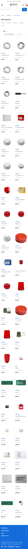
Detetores (22, 23)
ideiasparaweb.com (17, 544)
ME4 (2, 320)
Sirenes (2, 25)
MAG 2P (3, 464)
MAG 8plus (17, 488)
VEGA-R (17, 368)
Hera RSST (17, 223)
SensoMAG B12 (5, 103)
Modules (9, 23)
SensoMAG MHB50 (6, 272)
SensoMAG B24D (5, 79)
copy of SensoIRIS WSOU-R (21, 271)
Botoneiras (15, 23)
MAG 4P (3, 440)
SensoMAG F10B (5, 175)
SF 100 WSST (18, 320)
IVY (2, 512)
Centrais (3, 23)
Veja (16, 366)
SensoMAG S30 (5, 151)
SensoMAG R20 (19, 151)
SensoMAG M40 (5, 248)
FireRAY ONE (18, 512)
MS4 (16, 344)
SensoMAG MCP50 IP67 (21, 416)
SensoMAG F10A (19, 175)
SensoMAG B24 (5, 55)
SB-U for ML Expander (6, 127)
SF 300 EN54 (4, 344)
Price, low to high (13, 34)
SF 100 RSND (18, 248)
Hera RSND (4, 223)
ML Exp (17, 392)
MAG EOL (17, 103)
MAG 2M (17, 440)
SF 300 (17, 296)
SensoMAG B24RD (19, 79)
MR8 (2, 416)
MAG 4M (17, 464)
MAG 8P (3, 488)
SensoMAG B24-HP (20, 55)
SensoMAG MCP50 (19, 127)
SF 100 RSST (4, 296)
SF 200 (2, 368)
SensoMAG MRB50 (19, 199)
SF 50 (2, 199)
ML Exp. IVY (4, 392)
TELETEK (3, 53)
